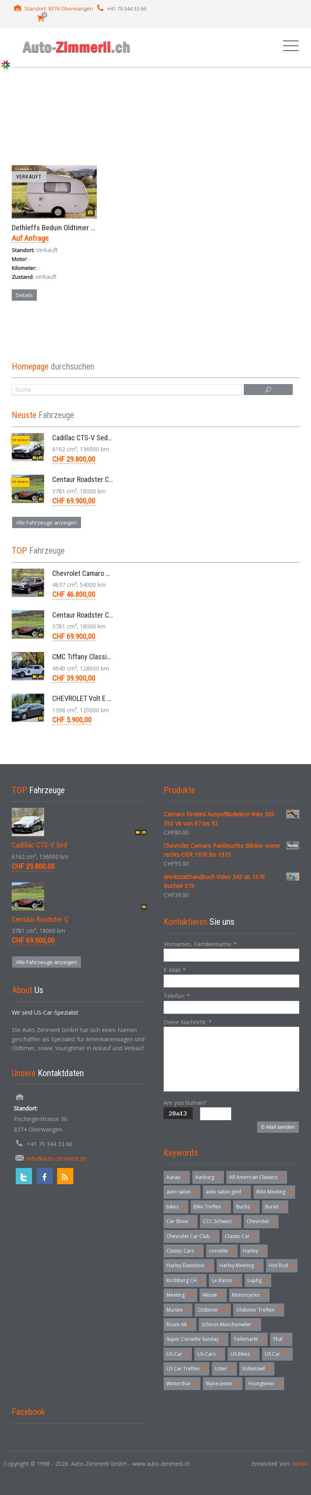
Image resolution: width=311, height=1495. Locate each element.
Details (24, 295)
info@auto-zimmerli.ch (56, 1158)
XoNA (299, 1463)
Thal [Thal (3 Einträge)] (281, 1339)
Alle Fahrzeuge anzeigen (46, 522)
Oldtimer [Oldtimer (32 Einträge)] (213, 1309)
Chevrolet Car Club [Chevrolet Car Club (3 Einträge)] (191, 1236)
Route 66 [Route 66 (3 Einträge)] (180, 1324)
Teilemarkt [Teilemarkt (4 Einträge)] (249, 1339)
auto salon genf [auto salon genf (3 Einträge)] (227, 1191)
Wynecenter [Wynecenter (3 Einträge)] (223, 1383)
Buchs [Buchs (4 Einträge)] (246, 1206)
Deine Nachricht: (188, 1022)
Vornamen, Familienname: (200, 944)
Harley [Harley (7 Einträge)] (254, 1250)
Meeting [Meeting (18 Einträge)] (180, 1294)
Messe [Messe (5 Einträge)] (213, 1294)
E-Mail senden (278, 1127)
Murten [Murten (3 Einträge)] (178, 1309)
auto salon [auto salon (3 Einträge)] (182, 1191)
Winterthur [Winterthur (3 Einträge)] (182, 1383)
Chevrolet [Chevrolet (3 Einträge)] (261, 1221)
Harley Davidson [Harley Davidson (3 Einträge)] (188, 1265)
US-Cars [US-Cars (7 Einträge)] (209, 1354)
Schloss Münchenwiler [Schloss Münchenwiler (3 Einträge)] (230, 1324)
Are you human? (185, 1102)
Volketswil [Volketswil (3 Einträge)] (257, 1368)
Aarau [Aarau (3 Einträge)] (176, 1177)
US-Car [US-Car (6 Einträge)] (177, 1354)
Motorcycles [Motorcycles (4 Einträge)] (249, 1294)
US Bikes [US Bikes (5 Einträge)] (243, 1354)
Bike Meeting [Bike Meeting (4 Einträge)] (274, 1191)
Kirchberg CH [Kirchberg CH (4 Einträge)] (185, 1280)
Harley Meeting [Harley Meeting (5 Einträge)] (240, 1265)
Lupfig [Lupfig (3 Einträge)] (257, 1280)
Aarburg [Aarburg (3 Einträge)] (208, 1177)
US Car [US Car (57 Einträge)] (277, 1354)
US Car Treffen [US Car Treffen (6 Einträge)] (186, 1368)
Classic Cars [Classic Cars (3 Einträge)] (183, 1250)
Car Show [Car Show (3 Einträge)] (180, 1221)
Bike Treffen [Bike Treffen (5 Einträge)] (211, 1206)
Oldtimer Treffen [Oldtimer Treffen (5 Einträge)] (258, 1309)
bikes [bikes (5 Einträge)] (175, 1206)
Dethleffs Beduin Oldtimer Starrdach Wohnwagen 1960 (93, 227)
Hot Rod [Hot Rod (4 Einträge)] (282, 1265)
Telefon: (177, 996)
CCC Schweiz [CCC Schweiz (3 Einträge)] (221, 1221)
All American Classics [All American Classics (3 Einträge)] (256, 1177)
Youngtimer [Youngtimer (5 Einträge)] (264, 1383)
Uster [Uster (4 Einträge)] (224, 1368)
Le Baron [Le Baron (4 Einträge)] (225, 1280)
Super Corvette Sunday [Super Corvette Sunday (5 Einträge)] (196, 1339)
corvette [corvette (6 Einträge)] (222, 1250)
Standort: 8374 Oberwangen (58, 8)
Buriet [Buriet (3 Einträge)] (275, 1206)
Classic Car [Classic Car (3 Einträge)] (241, 1236)
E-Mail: (175, 970)
